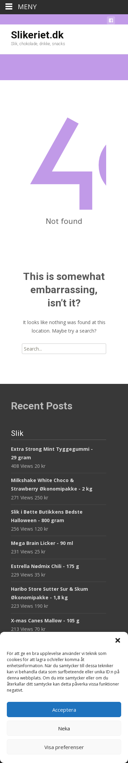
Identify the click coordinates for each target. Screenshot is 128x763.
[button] (117, 640)
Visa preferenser (64, 747)
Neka (64, 728)
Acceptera (64, 709)
